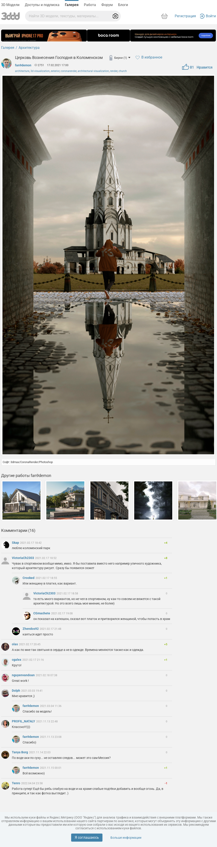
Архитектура (29, 47)
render (113, 71)
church (123, 71)
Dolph (16, 690)
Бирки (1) (122, 57)
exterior (55, 71)
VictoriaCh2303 (23, 558)
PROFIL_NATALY (24, 721)
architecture (22, 71)
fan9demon (23, 65)
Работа (90, 5)
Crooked (29, 578)
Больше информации (126, 837)
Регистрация (185, 16)
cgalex (17, 659)
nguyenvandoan (23, 675)
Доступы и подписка (42, 5)
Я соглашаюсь (87, 837)
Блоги (123, 5)
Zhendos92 (31, 628)
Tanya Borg (20, 752)
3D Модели (10, 5)
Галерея (72, 5)
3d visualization (40, 71)
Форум (107, 5)
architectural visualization (93, 71)
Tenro (16, 783)
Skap (16, 542)
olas (15, 644)
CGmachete (42, 613)
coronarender (69, 71)
